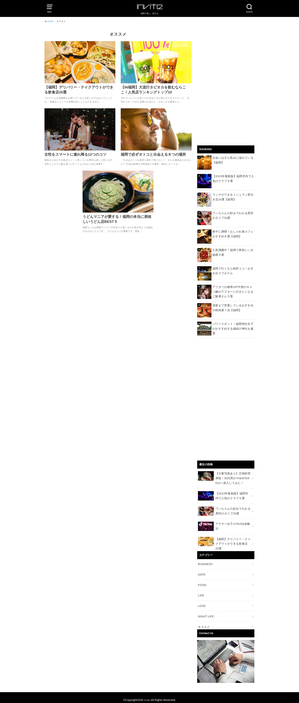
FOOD (202, 581)
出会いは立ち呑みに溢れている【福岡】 (231, 160)
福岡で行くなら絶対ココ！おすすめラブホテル (232, 270)
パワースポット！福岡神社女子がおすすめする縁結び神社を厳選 (232, 326)
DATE (201, 571)
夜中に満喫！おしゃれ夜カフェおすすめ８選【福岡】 (232, 234)
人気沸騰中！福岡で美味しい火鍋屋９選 (232, 252)
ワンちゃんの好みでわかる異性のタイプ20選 (232, 215)
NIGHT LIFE (205, 612)
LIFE (201, 591)
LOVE (201, 601)
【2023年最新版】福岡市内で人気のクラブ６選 (233, 178)
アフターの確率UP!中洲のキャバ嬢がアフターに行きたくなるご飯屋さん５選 (232, 291)
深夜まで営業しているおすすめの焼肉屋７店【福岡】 (232, 307)
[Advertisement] (225, 86)
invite (147, 695)
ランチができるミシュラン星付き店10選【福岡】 (232, 197)
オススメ (203, 621)
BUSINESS (205, 561)
